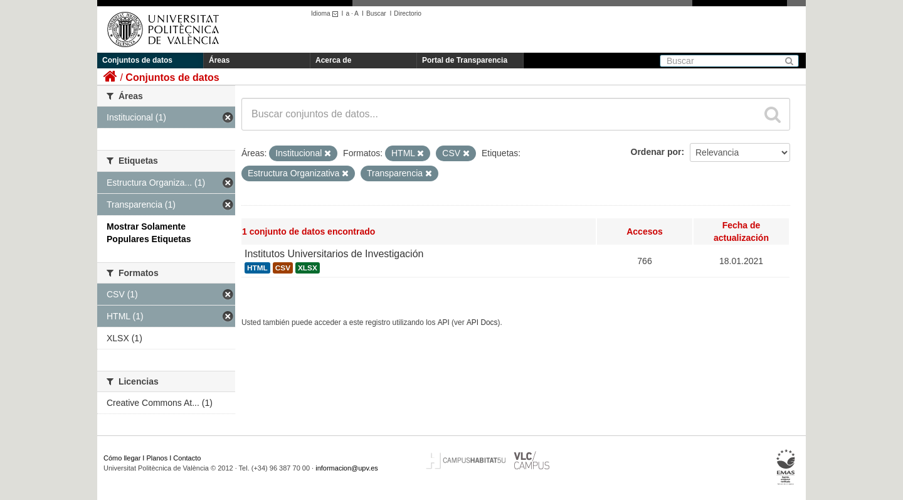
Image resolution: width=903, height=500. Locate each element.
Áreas (219, 60)
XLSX (307, 267)
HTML (257, 267)
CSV (282, 267)
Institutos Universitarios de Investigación (334, 253)
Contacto (187, 458)
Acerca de (333, 60)
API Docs (482, 322)
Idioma (326, 13)
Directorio (407, 13)
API (444, 322)
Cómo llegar (121, 458)
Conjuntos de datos (137, 60)
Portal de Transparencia (464, 60)
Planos (157, 458)
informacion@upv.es (346, 468)
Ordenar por (656, 152)
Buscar (376, 13)
